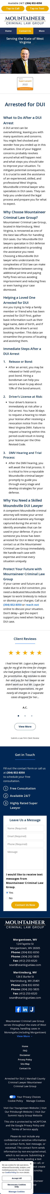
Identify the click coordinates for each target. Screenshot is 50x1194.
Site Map (25, 1063)
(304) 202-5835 (30, 956)
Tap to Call (12, 8)
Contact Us (25, 30)
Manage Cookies (35, 1100)
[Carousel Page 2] (25, 716)
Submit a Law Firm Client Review (25, 738)
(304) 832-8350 (12, 604)
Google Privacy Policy (27, 1125)
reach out (32, 604)
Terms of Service (21, 1129)
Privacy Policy (25, 1059)
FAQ (25, 1050)
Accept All (17, 1178)
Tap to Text (37, 8)
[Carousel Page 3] (31, 716)
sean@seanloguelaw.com (25, 965)
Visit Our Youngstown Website (21, 1107)
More (42, 30)
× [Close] (31, 1163)
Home (8, 30)
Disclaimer (25, 1055)
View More (25, 726)
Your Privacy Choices (25, 1096)
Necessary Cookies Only (17, 1185)
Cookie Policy (15, 1100)
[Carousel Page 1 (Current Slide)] (18, 716)
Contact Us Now (25, 904)
